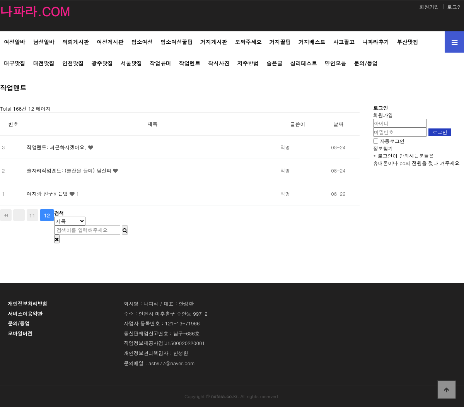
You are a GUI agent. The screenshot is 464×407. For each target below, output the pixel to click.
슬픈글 (274, 63)
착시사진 (218, 63)
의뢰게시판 (75, 42)
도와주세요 (248, 42)
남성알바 (43, 42)
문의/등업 (365, 63)
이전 (19, 215)
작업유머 (160, 63)
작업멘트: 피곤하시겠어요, (57, 147)
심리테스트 (303, 63)
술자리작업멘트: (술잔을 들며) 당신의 (70, 170)
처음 (6, 215)
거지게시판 (213, 42)
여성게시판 (110, 42)
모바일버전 (20, 333)
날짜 (338, 124)
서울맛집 (131, 63)
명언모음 (335, 63)
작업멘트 (189, 63)
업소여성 (141, 42)
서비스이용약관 (25, 313)
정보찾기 (383, 148)
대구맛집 (14, 63)
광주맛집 (102, 63)
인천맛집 (73, 63)
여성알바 (14, 42)
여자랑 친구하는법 (48, 193)
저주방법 (248, 63)
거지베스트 (312, 42)
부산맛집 (407, 42)
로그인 (454, 6)
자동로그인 (392, 141)
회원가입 (429, 6)
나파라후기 (375, 42)
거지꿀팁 (280, 42)
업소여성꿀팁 (176, 42)
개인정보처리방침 (27, 303)
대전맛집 (43, 63)
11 (32, 215)
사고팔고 (343, 42)
